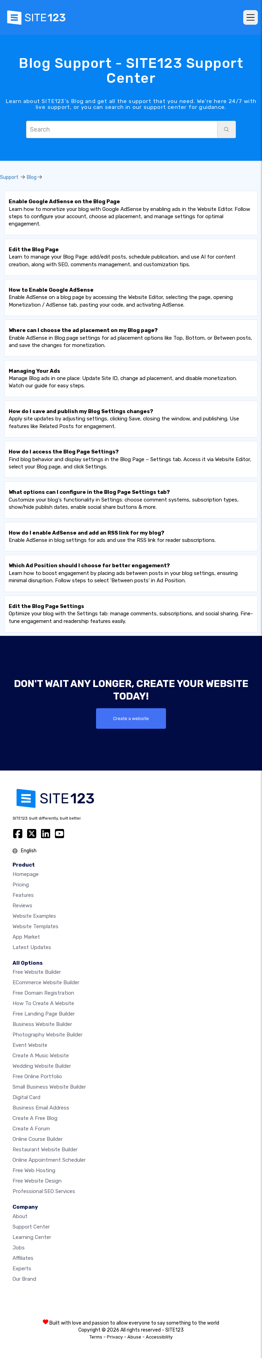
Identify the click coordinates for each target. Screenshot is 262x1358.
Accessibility (159, 1337)
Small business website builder (49, 1087)
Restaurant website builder (45, 1149)
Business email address (41, 1108)
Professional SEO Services (44, 1191)
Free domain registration (43, 993)
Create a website (131, 718)
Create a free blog (35, 1118)
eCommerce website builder (46, 982)
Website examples (34, 916)
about (20, 1216)
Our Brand (24, 1279)
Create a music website (41, 1055)
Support (9, 177)
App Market (26, 937)
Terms (95, 1337)
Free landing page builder (44, 1014)
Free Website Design (37, 1181)
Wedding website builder (42, 1066)
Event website (30, 1045)
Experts (22, 1268)
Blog (32, 177)
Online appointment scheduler (49, 1160)
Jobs (19, 1248)
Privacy (115, 1337)
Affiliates (23, 1258)
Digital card (26, 1097)
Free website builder (37, 972)
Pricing (21, 885)
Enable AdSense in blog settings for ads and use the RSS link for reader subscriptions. (112, 536)
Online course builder (38, 1139)
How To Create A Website (43, 1003)
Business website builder (42, 1024)
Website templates (35, 926)
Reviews (22, 905)
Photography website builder (47, 1035)
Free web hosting (34, 1170)
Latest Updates (32, 947)
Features (23, 895)
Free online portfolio (37, 1076)
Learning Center (32, 1237)
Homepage (26, 874)
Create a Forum (31, 1129)
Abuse (134, 1337)
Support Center (31, 1227)
